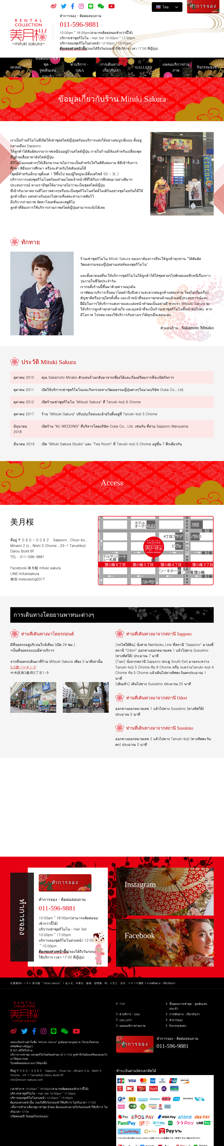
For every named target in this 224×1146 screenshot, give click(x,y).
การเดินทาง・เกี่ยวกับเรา (184, 1014)
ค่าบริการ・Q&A (129, 1014)
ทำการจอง (175, 1019)
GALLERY (125, 1019)
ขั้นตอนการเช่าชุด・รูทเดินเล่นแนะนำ (188, 1006)
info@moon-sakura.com (26, 1079)
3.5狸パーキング (23, 667)
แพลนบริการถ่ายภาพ (132, 1025)
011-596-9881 (79, 24)
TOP (122, 1004)
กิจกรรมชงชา (177, 1025)
